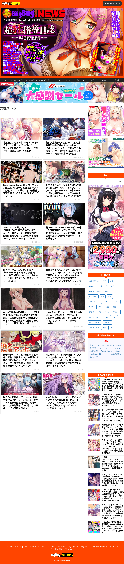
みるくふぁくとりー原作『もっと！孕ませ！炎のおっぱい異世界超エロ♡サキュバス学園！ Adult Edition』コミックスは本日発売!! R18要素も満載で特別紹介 (112, 446)
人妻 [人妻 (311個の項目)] (104, 328)
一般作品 (116, 80)
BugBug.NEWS (73, 547)
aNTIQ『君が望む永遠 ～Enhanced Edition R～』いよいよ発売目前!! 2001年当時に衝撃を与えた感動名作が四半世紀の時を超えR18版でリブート (112, 479)
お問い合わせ (61, 547)
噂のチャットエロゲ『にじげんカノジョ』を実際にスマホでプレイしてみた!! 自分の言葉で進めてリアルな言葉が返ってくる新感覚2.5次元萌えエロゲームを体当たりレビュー (112, 511)
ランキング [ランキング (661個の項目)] (110, 286)
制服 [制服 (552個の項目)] (109, 296)
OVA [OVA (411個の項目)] (100, 307)
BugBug (104, 80)
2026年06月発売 (19, 80)
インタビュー (92, 80)
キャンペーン (56, 80)
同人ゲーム (80, 80)
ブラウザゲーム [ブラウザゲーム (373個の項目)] (103, 312)
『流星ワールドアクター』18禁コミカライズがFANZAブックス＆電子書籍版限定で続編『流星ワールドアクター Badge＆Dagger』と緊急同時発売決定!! (113, 463)
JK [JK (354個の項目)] (107, 317)
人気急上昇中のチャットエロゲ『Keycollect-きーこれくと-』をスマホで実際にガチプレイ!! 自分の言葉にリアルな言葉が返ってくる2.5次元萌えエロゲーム (113, 430)
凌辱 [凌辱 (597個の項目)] (106, 291)
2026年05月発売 (31, 80)
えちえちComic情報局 (100, 547)
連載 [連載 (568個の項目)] (102, 296)
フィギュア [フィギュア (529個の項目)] (107, 302)
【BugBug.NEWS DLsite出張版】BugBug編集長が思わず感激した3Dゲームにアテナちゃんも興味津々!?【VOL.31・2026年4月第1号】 (113, 527)
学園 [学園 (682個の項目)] (100, 286)
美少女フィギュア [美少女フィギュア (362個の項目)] (95, 317)
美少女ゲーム (7, 80)
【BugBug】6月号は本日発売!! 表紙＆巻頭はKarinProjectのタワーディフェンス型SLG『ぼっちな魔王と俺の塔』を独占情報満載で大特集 (113, 384)
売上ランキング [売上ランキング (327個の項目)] (94, 322)
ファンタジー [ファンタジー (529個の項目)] (94, 302)
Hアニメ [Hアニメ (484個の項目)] (92, 307)
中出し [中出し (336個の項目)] (114, 317)
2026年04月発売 (43, 80)
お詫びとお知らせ (48, 547)
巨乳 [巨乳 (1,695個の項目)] (111, 281)
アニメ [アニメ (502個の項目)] (117, 302)
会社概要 (9, 547)
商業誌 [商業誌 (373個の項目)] (91, 312)
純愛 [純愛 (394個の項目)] (114, 307)
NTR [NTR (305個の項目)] (111, 328)
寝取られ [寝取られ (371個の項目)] (116, 312)
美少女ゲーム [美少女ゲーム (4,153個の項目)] (94, 281)
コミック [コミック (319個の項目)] (107, 322)
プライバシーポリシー (31, 547)
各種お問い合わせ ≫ (112, 3)
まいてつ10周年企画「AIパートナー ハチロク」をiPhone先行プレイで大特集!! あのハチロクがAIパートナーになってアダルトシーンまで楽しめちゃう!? (113, 415)
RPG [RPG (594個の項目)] (113, 291)
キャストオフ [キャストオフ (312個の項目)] (94, 328)
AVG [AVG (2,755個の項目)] (104, 281)
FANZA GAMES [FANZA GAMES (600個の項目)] (95, 291)
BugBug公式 (85, 547)
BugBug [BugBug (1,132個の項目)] (92, 286)
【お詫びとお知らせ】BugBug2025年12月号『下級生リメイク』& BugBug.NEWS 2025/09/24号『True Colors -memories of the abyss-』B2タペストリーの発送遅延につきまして (105, 351)
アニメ (68, 80)
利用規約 (18, 547)
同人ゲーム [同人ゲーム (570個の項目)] (93, 296)
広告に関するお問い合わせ (63, 549)
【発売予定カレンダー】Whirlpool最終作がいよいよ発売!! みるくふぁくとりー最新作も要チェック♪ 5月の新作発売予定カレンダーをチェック (113, 400)
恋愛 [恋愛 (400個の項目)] (107, 307)
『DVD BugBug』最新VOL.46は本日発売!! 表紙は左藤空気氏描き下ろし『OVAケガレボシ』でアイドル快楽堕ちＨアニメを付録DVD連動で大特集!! (113, 495)
